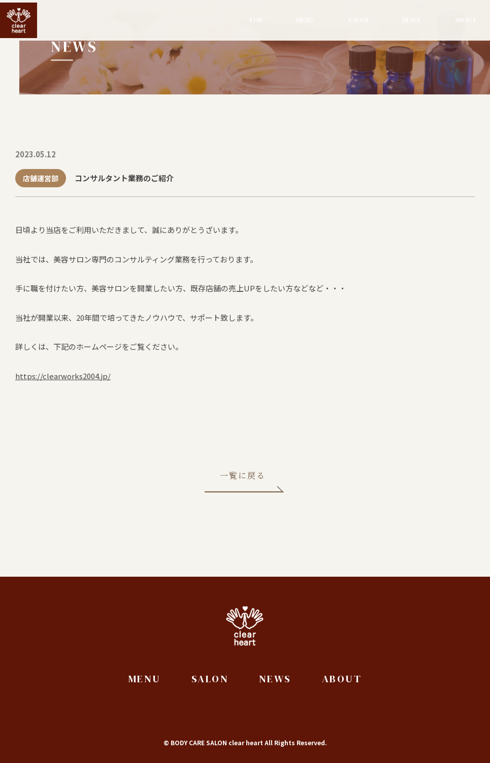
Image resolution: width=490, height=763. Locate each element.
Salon (358, 20)
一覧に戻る (243, 476)
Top (255, 20)
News (411, 20)
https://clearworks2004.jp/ (63, 377)
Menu (305, 20)
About (465, 20)
